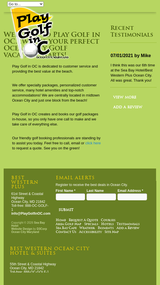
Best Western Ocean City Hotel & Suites (50, 251)
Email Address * (130, 191)
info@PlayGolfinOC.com (30, 214)
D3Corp (42, 228)
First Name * (65, 191)
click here (93, 143)
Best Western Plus (24, 182)
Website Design (21, 228)
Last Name (95, 191)
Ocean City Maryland (25, 232)
